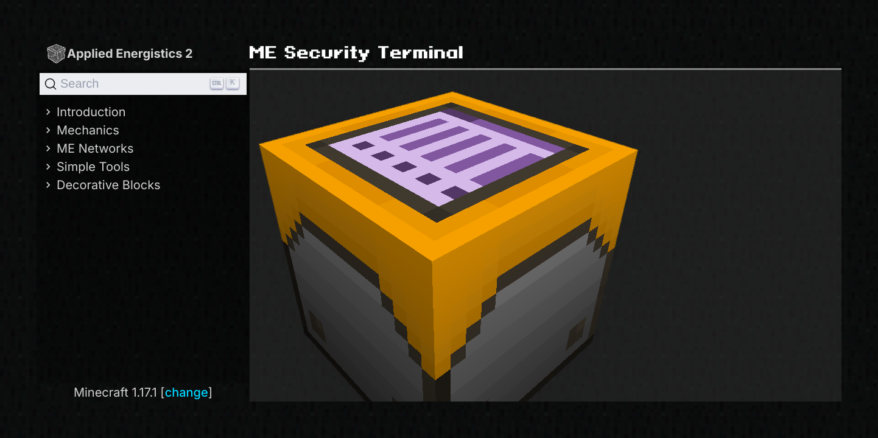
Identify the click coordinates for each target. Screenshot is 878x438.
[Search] (143, 84)
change (186, 392)
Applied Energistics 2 (119, 53)
